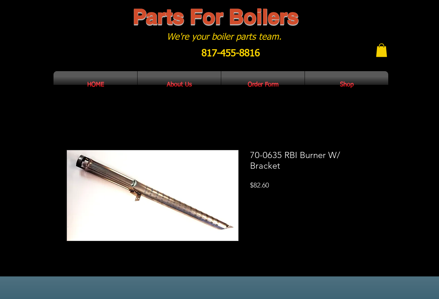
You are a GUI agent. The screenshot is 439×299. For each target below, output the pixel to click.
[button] (381, 50)
